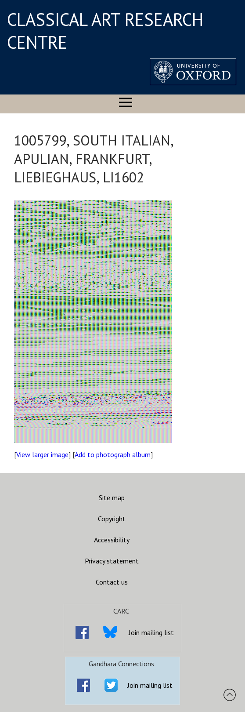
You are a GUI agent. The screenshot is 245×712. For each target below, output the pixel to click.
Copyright (112, 518)
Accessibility (112, 539)
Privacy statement (112, 560)
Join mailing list (151, 632)
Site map (112, 497)
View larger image (42, 454)
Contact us (112, 582)
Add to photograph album (113, 454)
